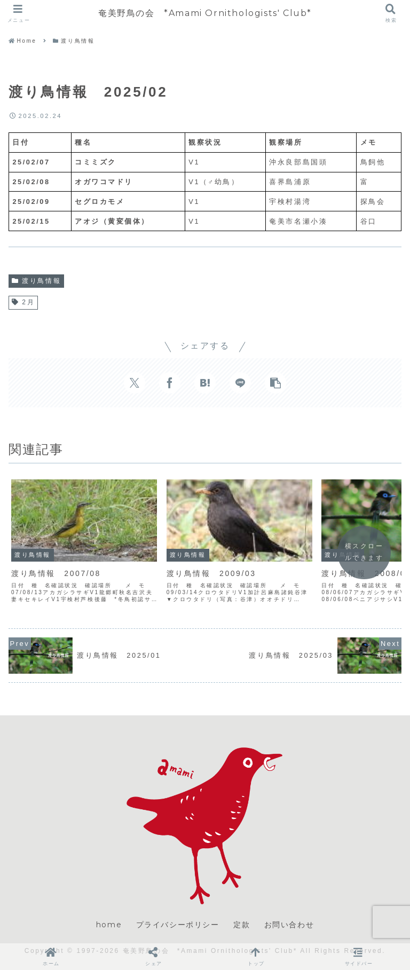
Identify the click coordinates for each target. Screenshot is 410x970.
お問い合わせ (289, 924)
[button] (275, 382)
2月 (23, 302)
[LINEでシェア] (240, 382)
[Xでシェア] (134, 382)
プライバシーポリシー (177, 924)
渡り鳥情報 (36, 281)
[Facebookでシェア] (169, 382)
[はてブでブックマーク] (205, 382)
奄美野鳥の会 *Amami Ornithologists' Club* (205, 13)
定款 (241, 924)
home (109, 924)
